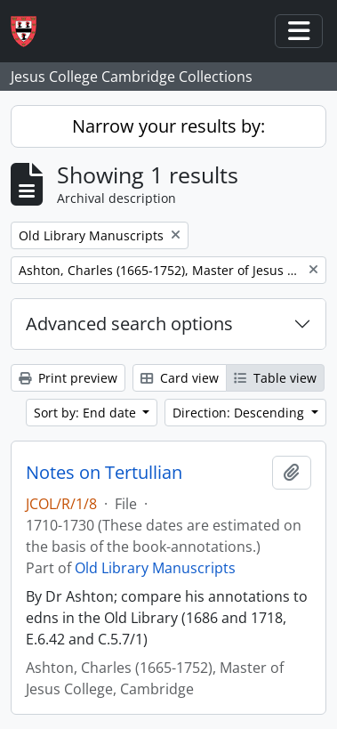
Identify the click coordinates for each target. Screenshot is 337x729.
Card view (179, 377)
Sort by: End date (87, 412)
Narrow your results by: (168, 126)
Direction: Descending (240, 412)
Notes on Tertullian (104, 472)
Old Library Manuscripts (155, 568)
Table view (275, 377)
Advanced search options (129, 324)
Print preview (68, 377)
